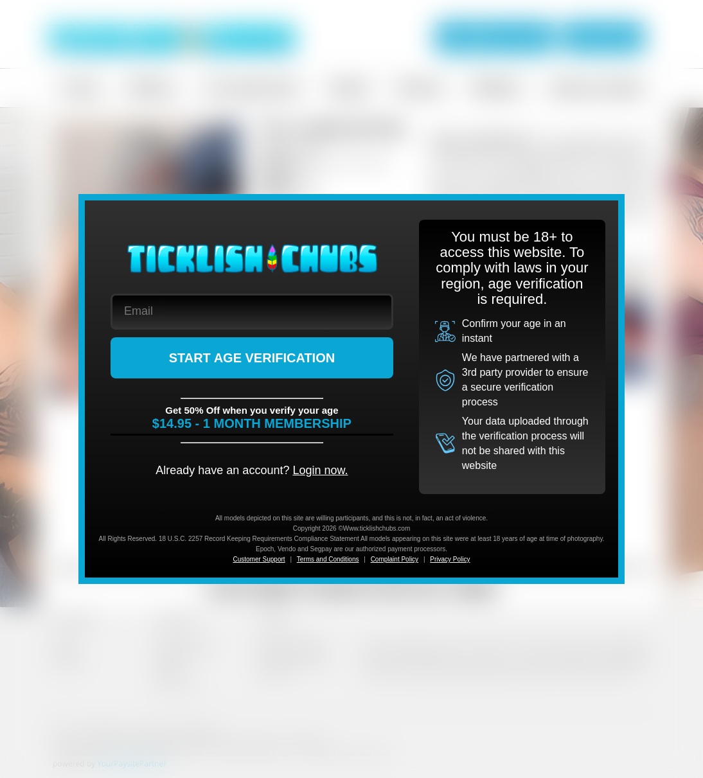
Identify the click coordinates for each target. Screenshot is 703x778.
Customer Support (259, 559)
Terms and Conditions (328, 559)
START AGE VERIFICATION (252, 358)
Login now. (320, 470)
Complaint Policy (394, 559)
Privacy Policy (450, 559)
